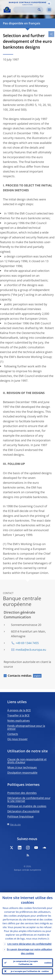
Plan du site (15, 824)
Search (39, 9)
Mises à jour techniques (22, 767)
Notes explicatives (18, 720)
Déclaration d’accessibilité (23, 811)
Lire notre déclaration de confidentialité (29, 944)
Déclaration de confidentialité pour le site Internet (28, 799)
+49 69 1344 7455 (27, 643)
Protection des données (22, 793)
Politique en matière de (26, 806)
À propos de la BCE (19, 710)
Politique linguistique (20, 816)
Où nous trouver (17, 739)
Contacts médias (20, 676)
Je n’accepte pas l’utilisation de (30, 971)
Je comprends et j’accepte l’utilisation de (32, 962)
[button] (49, 3)
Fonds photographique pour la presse (26, 727)
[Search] (26, 9)
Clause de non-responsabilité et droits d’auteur (26, 760)
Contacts (12, 734)
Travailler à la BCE (18, 715)
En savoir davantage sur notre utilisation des (29, 951)
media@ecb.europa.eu (31, 650)
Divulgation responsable (22, 772)
